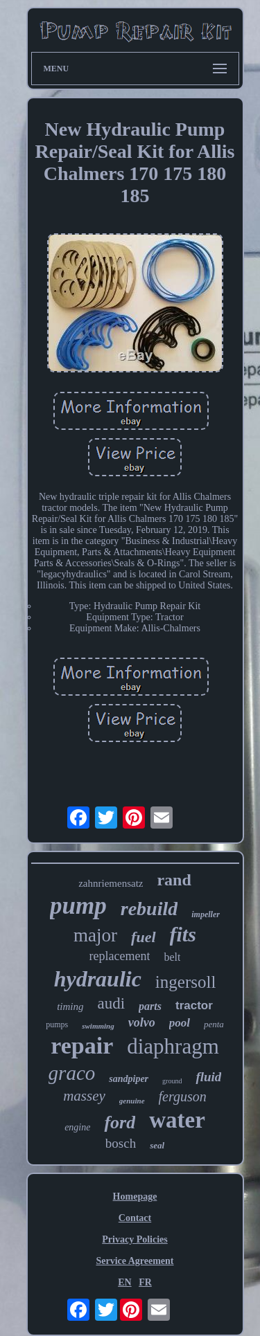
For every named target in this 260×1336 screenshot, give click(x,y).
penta (214, 1024)
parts (150, 1006)
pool (179, 1022)
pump (78, 905)
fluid (208, 1076)
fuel (143, 937)
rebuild (149, 908)
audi (111, 1003)
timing (70, 1006)
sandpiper (128, 1079)
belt (172, 957)
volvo (141, 1022)
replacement (119, 956)
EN (124, 1282)
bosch (120, 1143)
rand (174, 880)
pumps (57, 1024)
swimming (98, 1026)
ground (172, 1081)
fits (183, 934)
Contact (135, 1218)
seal (157, 1145)
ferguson (183, 1096)
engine (77, 1127)
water (177, 1120)
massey (84, 1095)
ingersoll (185, 982)
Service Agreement (134, 1261)
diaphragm (173, 1046)
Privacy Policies (134, 1239)
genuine (132, 1100)
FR (145, 1282)
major (95, 935)
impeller (205, 914)
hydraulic (97, 978)
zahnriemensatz (110, 883)
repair (82, 1045)
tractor (194, 1005)
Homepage (135, 1196)
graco (72, 1073)
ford (119, 1122)
